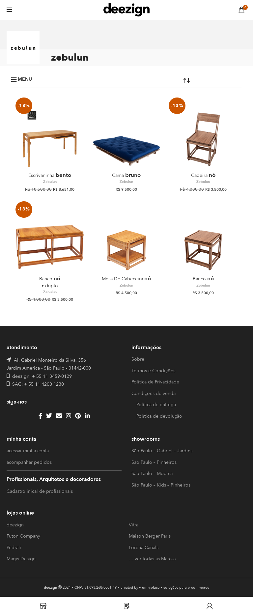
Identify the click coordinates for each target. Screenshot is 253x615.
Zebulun (50, 182)
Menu (25, 79)
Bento (49, 175)
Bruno (126, 175)
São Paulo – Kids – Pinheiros (160, 485)
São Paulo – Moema (152, 473)
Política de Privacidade (155, 382)
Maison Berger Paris (150, 536)
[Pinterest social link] (78, 416)
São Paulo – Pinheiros (154, 462)
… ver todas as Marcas (152, 559)
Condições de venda (153, 393)
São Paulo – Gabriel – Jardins (161, 451)
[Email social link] (59, 416)
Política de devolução (159, 416)
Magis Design (21, 559)
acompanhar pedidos (29, 462)
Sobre (137, 359)
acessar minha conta (28, 451)
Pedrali (14, 548)
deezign (15, 525)
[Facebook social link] (40, 416)
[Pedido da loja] (167, 80)
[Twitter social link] (49, 416)
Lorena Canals (143, 548)
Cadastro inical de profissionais (40, 491)
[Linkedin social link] (87, 416)
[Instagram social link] (68, 416)
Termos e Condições (153, 371)
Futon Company (23, 536)
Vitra (133, 525)
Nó (203, 175)
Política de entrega (156, 405)
